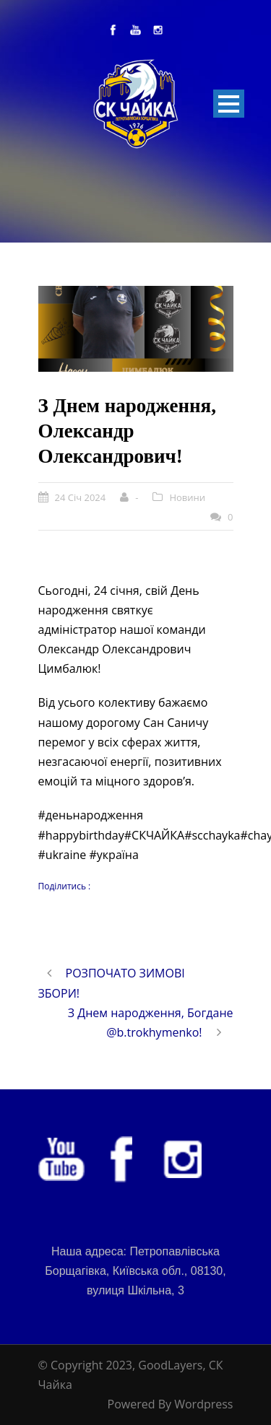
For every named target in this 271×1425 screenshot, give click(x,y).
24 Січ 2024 (80, 497)
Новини (187, 497)
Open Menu (228, 104)
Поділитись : (64, 886)
